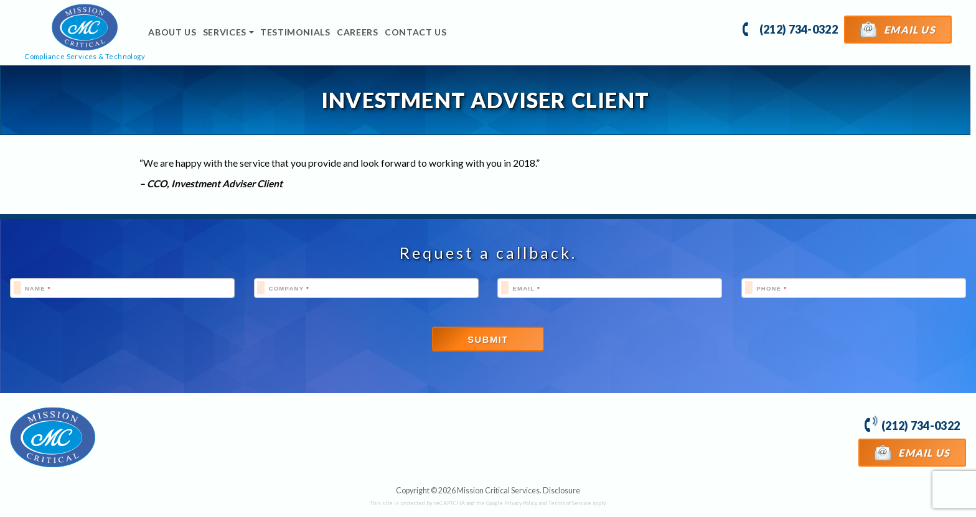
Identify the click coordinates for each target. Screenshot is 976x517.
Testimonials (295, 32)
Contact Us (416, 32)
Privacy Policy (520, 503)
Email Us (898, 29)
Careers (357, 32)
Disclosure (561, 490)
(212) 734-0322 (790, 28)
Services (224, 32)
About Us (172, 32)
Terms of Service (569, 503)
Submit (488, 340)
